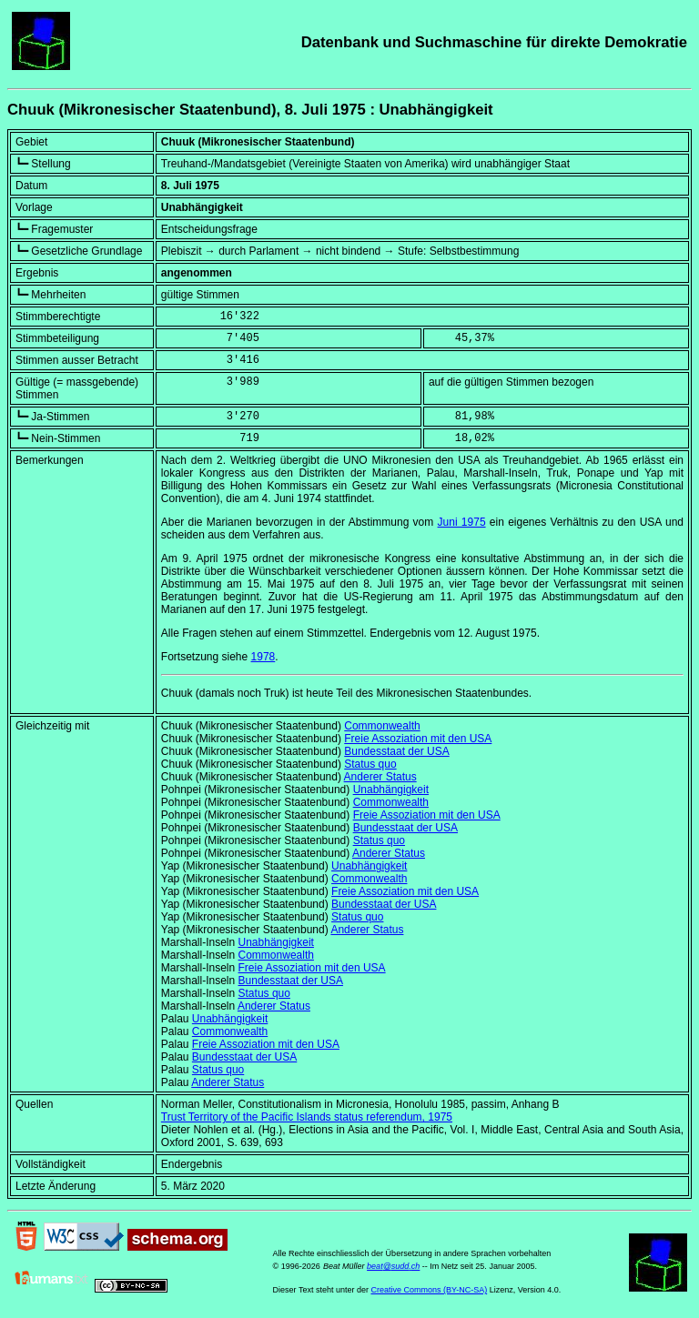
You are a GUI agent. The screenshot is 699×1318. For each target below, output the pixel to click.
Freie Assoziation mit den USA (417, 738)
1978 (263, 656)
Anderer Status (380, 776)
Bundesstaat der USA (396, 751)
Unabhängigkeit (391, 789)
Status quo (370, 764)
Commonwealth (382, 725)
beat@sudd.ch (393, 1266)
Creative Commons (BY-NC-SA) (428, 1289)
